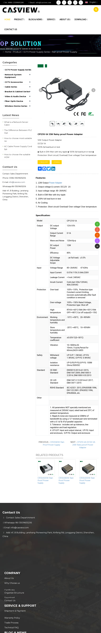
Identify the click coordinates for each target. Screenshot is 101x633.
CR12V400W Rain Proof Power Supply (45, 480)
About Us (9, 547)
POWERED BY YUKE (79, 626)
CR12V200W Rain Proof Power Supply (87, 480)
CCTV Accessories (14, 82)
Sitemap (95, 626)
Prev (41, 90)
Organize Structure (14, 562)
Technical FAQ (11, 597)
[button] (24, 19)
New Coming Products (15, 608)
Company (12, 541)
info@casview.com (43, 2)
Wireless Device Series (16, 106)
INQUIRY (43, 162)
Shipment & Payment (15, 582)
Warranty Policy (12, 587)
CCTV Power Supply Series (36, 52)
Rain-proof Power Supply (64, 52)
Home (7, 19)
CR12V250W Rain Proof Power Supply (66, 480)
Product (19, 19)
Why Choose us (12, 552)
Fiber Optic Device (14, 101)
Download (80, 19)
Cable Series (11, 87)
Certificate (9, 557)
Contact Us (9, 572)
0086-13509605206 (16, 2)
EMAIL (56, 162)
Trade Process (11, 592)
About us (65, 19)
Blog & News (36, 19)
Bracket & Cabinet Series (17, 91)
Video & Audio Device (15, 96)
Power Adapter (55, 183)
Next (93, 90)
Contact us (10, 29)
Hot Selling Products (14, 613)
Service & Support (20, 577)
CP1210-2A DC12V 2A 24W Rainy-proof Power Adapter (83, 445)
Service (51, 19)
